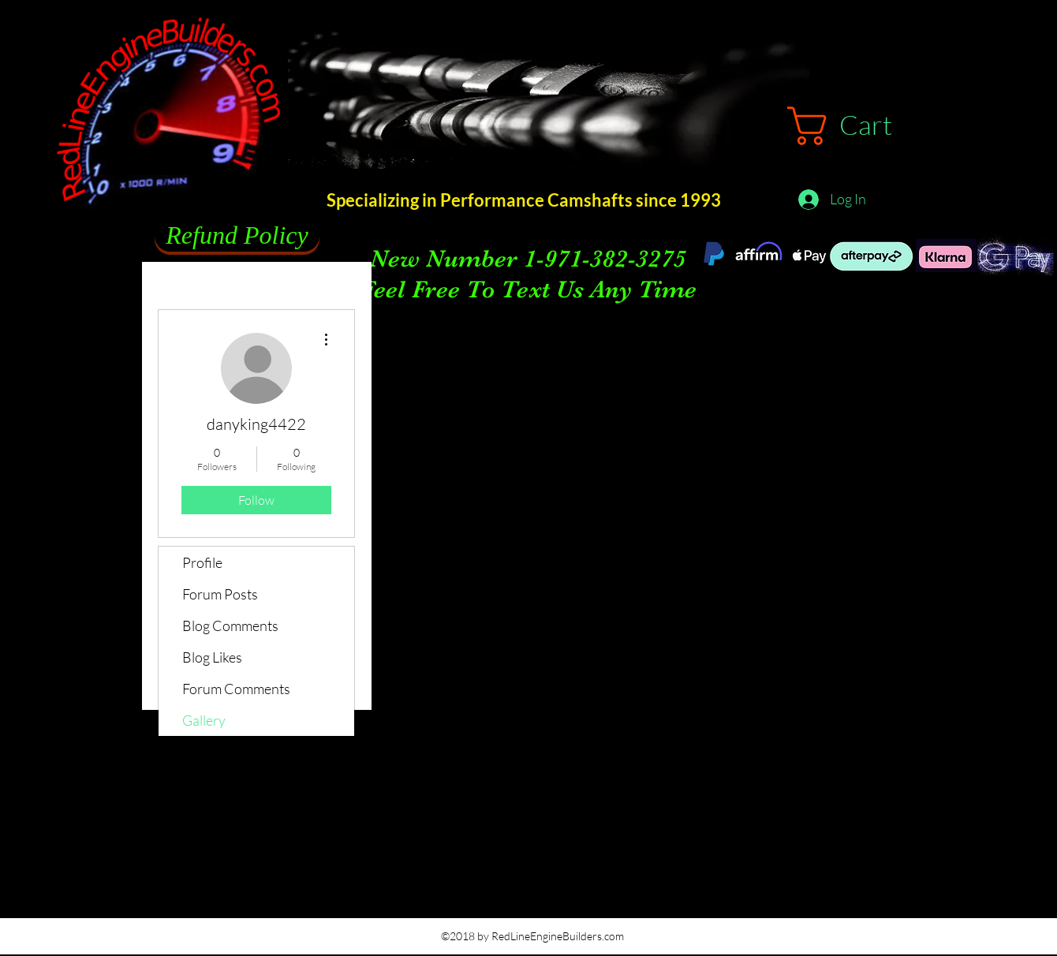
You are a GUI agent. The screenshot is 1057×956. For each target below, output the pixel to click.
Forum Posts (220, 594)
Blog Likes (212, 657)
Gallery (204, 720)
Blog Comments (230, 625)
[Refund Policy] (237, 236)
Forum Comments (236, 688)
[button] (862, 125)
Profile (202, 562)
